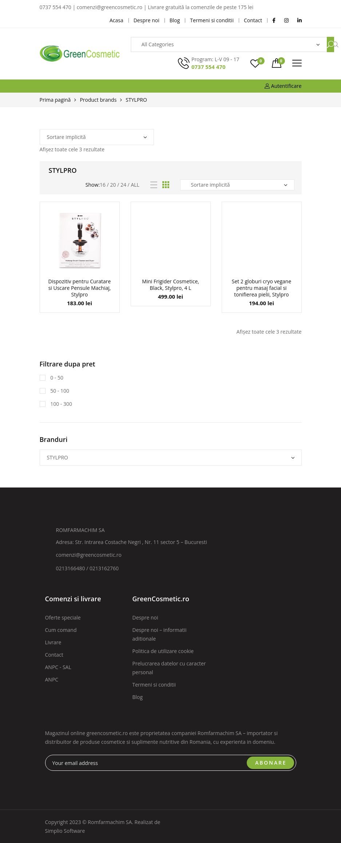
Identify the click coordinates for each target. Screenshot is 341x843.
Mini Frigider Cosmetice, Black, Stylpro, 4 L (170, 284)
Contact (54, 654)
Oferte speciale (63, 617)
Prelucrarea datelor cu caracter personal (169, 668)
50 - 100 (59, 390)
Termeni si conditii (154, 684)
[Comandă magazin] (97, 137)
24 (123, 184)
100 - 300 (60, 403)
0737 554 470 (208, 66)
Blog (137, 697)
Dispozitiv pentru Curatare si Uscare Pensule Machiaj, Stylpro (79, 288)
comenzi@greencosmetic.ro (89, 554)
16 (103, 184)
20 (113, 184)
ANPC (52, 679)
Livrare (53, 642)
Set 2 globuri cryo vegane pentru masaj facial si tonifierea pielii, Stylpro (262, 288)
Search (330, 44)
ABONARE (270, 762)
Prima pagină (55, 99)
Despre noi (145, 617)
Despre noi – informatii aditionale (159, 634)
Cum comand (61, 629)
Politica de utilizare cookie (163, 651)
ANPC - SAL (58, 667)
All (135, 184)
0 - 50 (56, 377)
